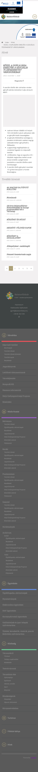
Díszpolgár (7, 699)
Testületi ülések (9, 351)
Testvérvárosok (9, 668)
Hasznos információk (12, 390)
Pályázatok (8, 443)
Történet (7, 656)
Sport (6, 687)
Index (7, 42)
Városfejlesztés (9, 378)
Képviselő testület (10, 345)
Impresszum (19, 305)
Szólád (6, 536)
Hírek (13, 42)
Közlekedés (7, 662)
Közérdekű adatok (10, 440)
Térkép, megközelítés (11, 659)
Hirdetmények (9, 527)
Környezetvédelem (10, 708)
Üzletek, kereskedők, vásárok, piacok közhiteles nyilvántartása (18, 632)
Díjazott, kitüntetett (10, 702)
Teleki (6, 555)
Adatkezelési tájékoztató (19, 308)
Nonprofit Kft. (8, 384)
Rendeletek (7, 360)
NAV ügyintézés (9, 610)
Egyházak (7, 681)
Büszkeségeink (9, 696)
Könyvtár (7, 690)
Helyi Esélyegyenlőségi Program (16, 396)
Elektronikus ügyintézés (13, 605)
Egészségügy (8, 677)
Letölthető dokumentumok (14, 372)
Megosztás (19, 81)
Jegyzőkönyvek (9, 366)
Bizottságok (8, 348)
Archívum (7, 532)
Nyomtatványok (9, 599)
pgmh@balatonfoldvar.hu (19, 311)
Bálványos (7, 421)
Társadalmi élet (9, 674)
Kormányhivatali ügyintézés (15, 616)
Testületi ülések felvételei (12, 354)
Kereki (5, 449)
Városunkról (8, 653)
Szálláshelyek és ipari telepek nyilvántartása (15, 623)
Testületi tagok (9, 357)
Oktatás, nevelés (9, 684)
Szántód (6, 502)
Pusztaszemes (8, 474)
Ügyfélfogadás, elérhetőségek (13, 427)
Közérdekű (7, 402)
